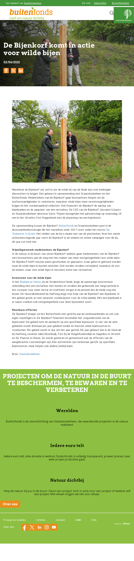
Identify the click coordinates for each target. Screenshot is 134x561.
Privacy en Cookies (14, 519)
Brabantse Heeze (30, 281)
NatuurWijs (100, 3)
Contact (60, 519)
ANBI (78, 519)
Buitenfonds (66, 225)
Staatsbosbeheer (33, 3)
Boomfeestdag (120, 3)
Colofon (40, 519)
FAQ (94, 519)
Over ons (10, 504)
